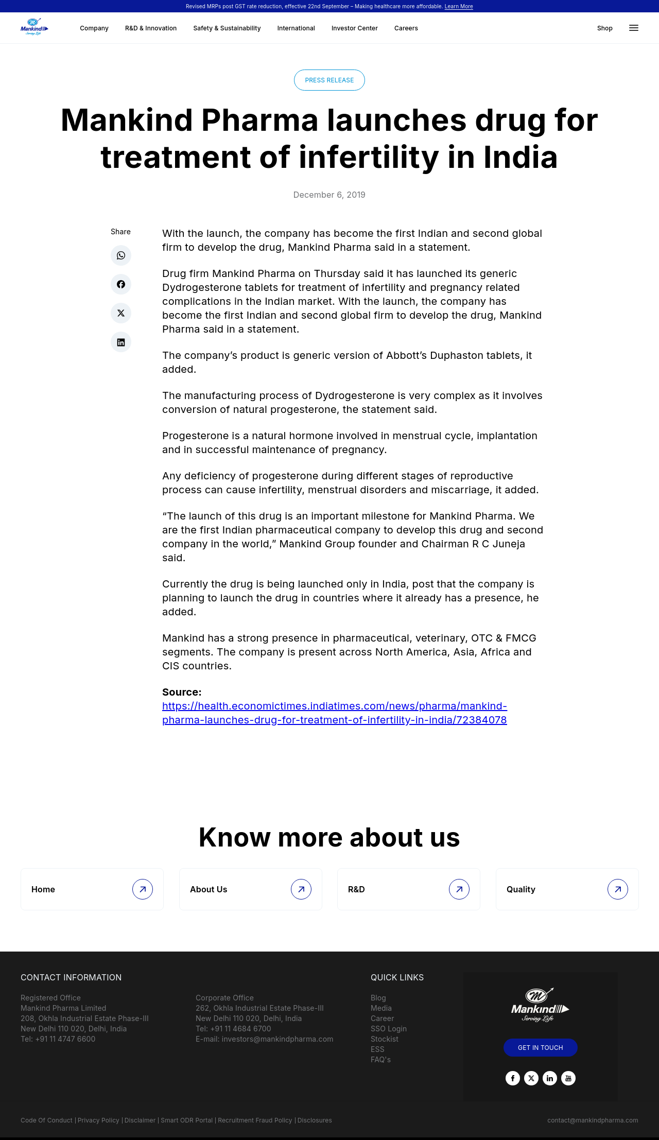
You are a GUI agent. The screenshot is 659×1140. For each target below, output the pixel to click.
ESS (378, 1049)
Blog (378, 997)
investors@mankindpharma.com (278, 1038)
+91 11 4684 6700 (240, 1028)
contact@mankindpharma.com (592, 1120)
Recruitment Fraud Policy (255, 1120)
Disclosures (315, 1120)
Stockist (384, 1038)
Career (382, 1018)
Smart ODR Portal (187, 1120)
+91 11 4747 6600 (65, 1038)
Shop (605, 28)
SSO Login (389, 1028)
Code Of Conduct (47, 1120)
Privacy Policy (98, 1120)
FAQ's (381, 1059)
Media (381, 1008)
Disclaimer (140, 1120)
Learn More (459, 6)
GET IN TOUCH (540, 1047)
